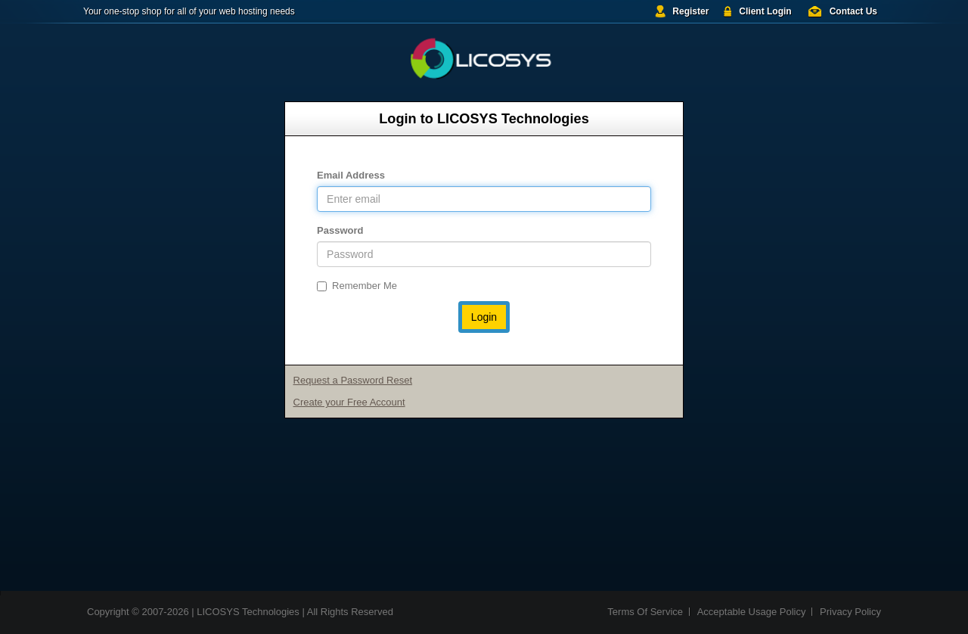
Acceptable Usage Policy (751, 611)
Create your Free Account (349, 402)
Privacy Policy (850, 611)
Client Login (765, 11)
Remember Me (357, 285)
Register (690, 11)
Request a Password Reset (353, 380)
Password (340, 230)
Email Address (351, 175)
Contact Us (853, 11)
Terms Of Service (645, 611)
